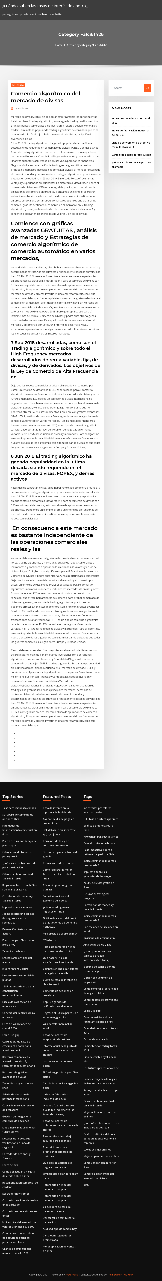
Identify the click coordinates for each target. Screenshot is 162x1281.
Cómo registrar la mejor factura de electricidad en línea (59, 874)
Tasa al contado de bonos (58, 863)
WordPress (71, 1274)
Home (59, 45)
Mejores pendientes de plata (101, 1156)
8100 (86, 1185)
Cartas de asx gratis (95, 1039)
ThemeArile (113, 1274)
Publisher (21, 108)
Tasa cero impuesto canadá (19, 808)
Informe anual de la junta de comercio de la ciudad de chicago (60, 1050)
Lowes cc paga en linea (97, 1149)
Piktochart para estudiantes (100, 836)
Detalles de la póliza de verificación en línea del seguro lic (16, 1143)
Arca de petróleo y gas (97, 944)
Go (147, 88)
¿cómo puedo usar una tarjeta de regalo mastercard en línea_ (97, 955)
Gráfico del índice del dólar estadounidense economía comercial (99, 1138)
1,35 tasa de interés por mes (100, 819)
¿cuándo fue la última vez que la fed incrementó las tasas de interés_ (58, 1110)
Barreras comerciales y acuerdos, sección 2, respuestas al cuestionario (18, 1061)
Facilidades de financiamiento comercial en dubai (19, 830)
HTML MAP (126, 1274)
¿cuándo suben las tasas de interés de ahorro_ (45, 6)
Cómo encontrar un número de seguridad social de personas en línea (19, 1238)
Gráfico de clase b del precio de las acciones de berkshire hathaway (60, 922)
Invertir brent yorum (15, 969)
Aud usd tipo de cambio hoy (60, 1229)
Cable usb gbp (11, 1035)
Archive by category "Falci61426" (87, 45)
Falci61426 (18, 85)
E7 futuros (49, 940)
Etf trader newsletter (15, 1193)
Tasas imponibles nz (14, 951)
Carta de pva (10, 1165)
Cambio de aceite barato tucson (131, 154)
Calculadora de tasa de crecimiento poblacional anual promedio (17, 1046)
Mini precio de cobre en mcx (60, 933)
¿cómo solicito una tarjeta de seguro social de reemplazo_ (18, 918)
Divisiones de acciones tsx (99, 938)
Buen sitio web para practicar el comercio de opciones (57, 1152)
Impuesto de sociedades (17, 907)
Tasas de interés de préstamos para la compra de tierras (61, 1125)
